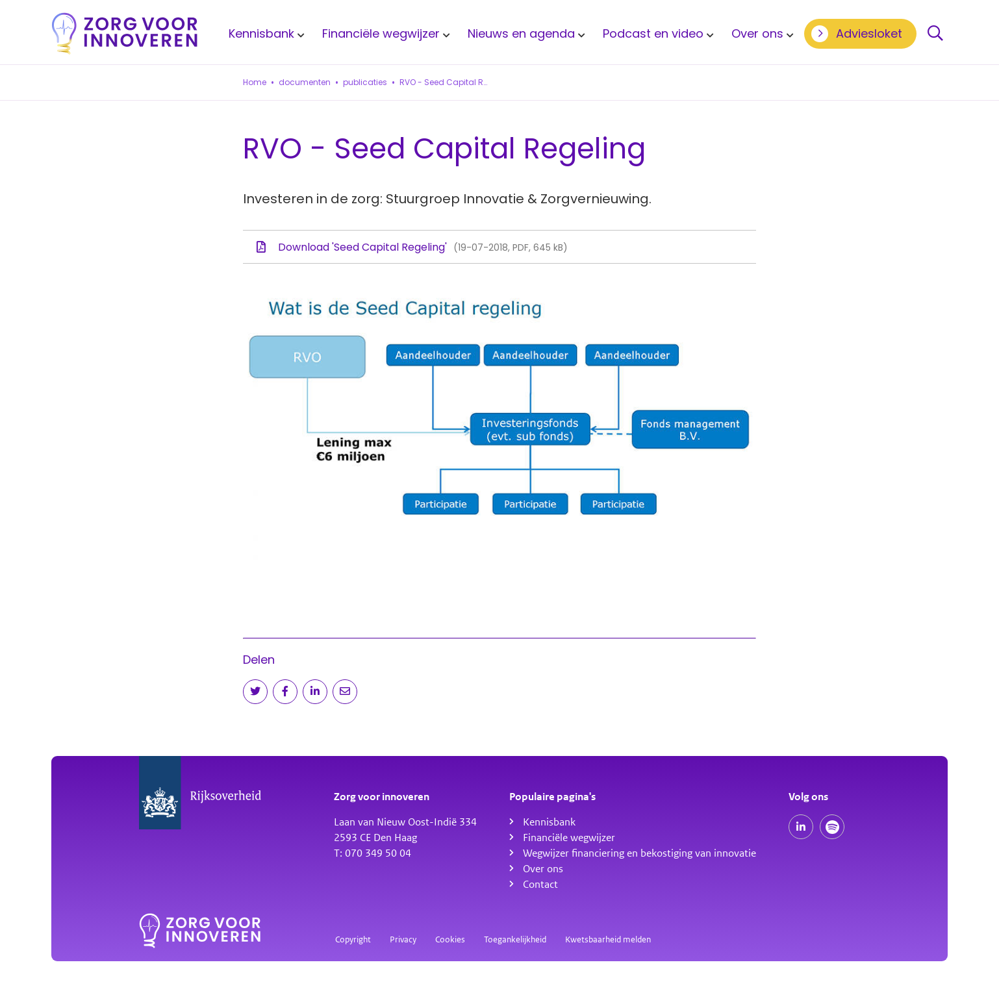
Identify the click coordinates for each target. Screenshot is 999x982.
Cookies (450, 939)
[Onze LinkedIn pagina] (801, 826)
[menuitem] (264, 33)
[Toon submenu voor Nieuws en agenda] (579, 33)
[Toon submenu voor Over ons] (788, 33)
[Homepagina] (124, 33)
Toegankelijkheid (515, 939)
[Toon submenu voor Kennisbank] (299, 33)
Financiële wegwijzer (381, 33)
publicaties (365, 82)
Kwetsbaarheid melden (608, 939)
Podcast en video (653, 33)
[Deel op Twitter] (255, 691)
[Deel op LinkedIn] (315, 691)
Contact (540, 884)
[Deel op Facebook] (285, 691)
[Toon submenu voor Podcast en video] (708, 33)
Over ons (757, 33)
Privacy (403, 939)
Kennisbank (261, 33)
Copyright (353, 939)
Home (254, 82)
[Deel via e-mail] (345, 691)
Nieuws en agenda (521, 33)
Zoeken (935, 33)
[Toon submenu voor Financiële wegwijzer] (444, 33)
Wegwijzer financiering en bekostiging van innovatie (639, 853)
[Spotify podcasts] (832, 826)
